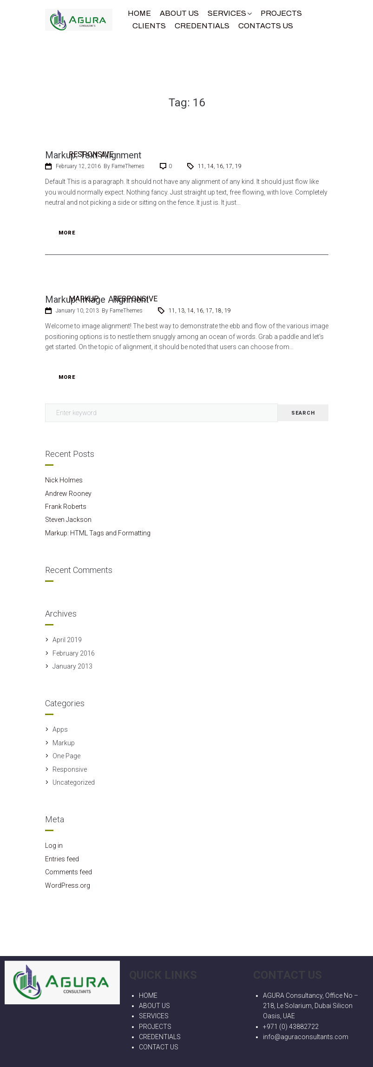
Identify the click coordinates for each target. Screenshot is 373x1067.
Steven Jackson (68, 519)
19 (238, 166)
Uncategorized (73, 782)
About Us (179, 13)
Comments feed (68, 872)
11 (201, 166)
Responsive (91, 154)
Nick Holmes (64, 480)
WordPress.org (67, 885)
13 (181, 310)
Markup (84, 298)
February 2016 (73, 653)
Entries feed (62, 859)
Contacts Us (265, 26)
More (67, 233)
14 (210, 166)
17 (229, 166)
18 (218, 310)
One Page (66, 756)
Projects (281, 13)
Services (227, 13)
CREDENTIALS (202, 26)
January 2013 (72, 666)
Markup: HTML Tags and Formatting (98, 533)
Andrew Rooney (68, 493)
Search (303, 413)
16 (219, 166)
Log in (54, 845)
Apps (60, 729)
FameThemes (127, 166)
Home (139, 13)
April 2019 (67, 640)
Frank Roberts (65, 506)
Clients (149, 26)
